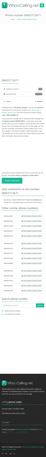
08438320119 (23, 236)
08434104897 (23, 216)
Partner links (11, 449)
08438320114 (23, 248)
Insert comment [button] (12, 180)
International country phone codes (13, 413)
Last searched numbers (12, 314)
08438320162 (23, 221)
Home (13, 19)
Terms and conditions (29, 447)
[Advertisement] (23, 51)
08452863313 (23, 271)
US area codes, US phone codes (13, 409)
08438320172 (23, 253)
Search (40, 305)
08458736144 (23, 281)
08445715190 (23, 258)
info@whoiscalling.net (22, 429)
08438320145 (23, 243)
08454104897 (23, 286)
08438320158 (23, 276)
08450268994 (23, 263)
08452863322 (23, 231)
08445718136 (23, 226)
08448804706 (23, 291)
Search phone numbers (12, 311)
